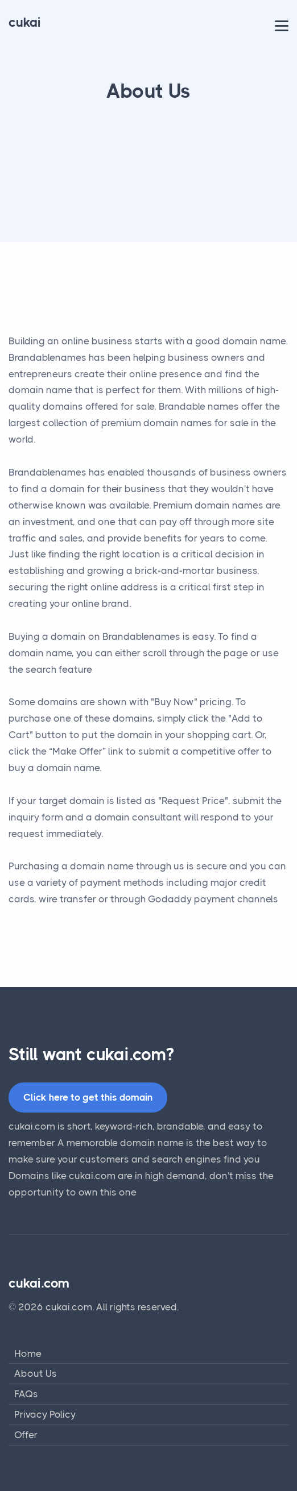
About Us (35, 1373)
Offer (26, 1434)
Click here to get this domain (87, 1097)
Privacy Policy (45, 1414)
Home (28, 1353)
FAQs (26, 1394)
